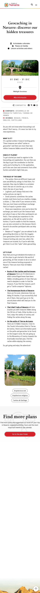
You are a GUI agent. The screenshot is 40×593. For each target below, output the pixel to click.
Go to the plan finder (20, 434)
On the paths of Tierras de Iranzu (20, 321)
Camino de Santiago (20, 400)
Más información (20, 97)
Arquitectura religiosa (20, 395)
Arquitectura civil (20, 391)
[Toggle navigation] (36, 5)
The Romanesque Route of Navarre (20, 290)
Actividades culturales (21, 43)
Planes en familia (21, 46)
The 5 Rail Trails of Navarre (18, 307)
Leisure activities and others (21, 48)
